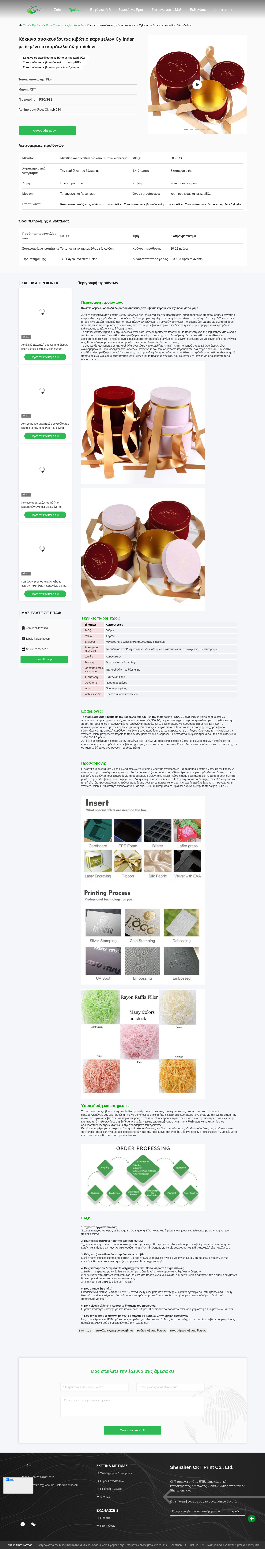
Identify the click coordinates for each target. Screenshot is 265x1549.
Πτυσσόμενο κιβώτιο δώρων (188, 1330)
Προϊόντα (76, 10)
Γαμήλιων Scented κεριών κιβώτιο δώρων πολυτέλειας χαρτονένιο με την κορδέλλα (43, 585)
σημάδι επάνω (234, 1511)
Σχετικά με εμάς (131, 10)
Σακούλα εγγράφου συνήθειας (114, 1330)
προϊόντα (37, 25)
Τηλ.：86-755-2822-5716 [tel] (38, 1477)
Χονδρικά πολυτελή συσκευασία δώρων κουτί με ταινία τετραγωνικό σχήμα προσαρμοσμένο (44, 349)
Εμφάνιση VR (100, 10)
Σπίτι (57, 10)
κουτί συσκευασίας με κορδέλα (65, 25)
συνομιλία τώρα (47, 130)
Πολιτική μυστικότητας (19, 1545)
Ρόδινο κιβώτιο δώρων (151, 1330)
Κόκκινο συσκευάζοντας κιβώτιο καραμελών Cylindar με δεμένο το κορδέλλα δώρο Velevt (41, 506)
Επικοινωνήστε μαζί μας (166, 11)
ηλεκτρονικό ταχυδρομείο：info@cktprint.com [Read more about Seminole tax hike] (49, 1485)
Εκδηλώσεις (199, 10)
